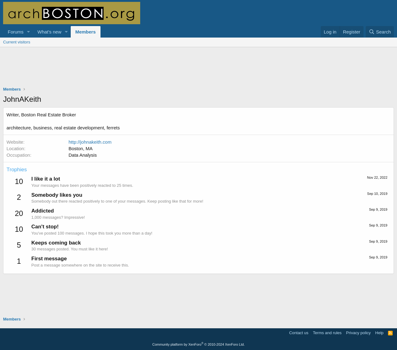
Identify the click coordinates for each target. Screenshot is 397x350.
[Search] (380, 32)
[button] (28, 32)
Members (85, 31)
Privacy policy (358, 332)
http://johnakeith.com (90, 142)
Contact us (298, 332)
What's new (49, 31)
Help (379, 332)
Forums (16, 31)
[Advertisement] (198, 71)
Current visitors (16, 42)
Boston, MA (81, 148)
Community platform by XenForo (198, 344)
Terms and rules (327, 332)
